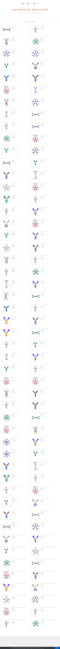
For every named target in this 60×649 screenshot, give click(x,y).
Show (13, 28)
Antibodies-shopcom (30, 10)
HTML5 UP (38, 643)
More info (42, 647)
